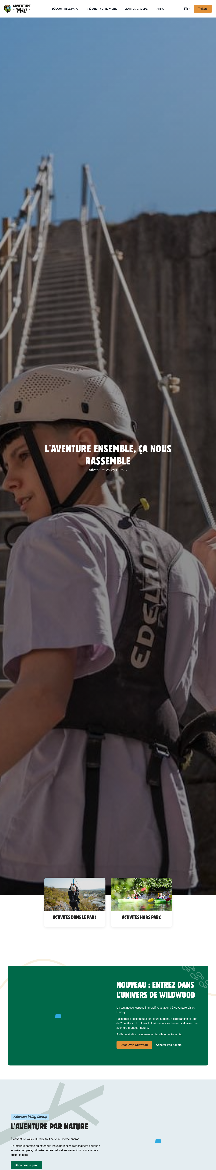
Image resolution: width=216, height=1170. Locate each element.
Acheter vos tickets (169, 1044)
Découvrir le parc (65, 8)
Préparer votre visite (101, 8)
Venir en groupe (136, 8)
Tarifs (159, 8)
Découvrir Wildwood (134, 1044)
